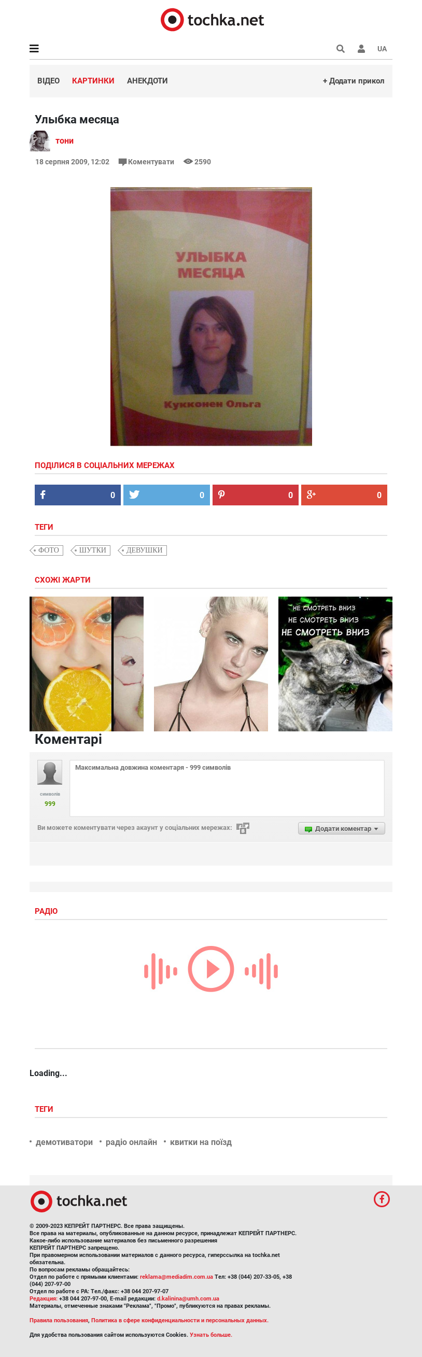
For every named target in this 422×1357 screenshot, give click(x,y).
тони (64, 141)
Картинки (93, 81)
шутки (92, 550)
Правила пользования (59, 1320)
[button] (361, 48)
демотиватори (64, 1142)
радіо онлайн (131, 1142)
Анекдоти (147, 81)
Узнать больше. (211, 1335)
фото (48, 550)
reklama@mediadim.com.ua (176, 1277)
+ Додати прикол (354, 81)
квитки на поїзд (201, 1142)
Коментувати (147, 162)
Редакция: (44, 1298)
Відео (48, 81)
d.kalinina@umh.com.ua (188, 1298)
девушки (144, 550)
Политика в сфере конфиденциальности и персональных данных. (180, 1320)
